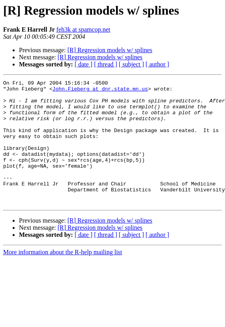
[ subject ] (131, 64)
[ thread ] (105, 64)
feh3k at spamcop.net (83, 29)
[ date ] (83, 64)
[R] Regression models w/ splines (110, 50)
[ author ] (157, 64)
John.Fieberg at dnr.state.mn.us (100, 91)
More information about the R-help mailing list (62, 277)
